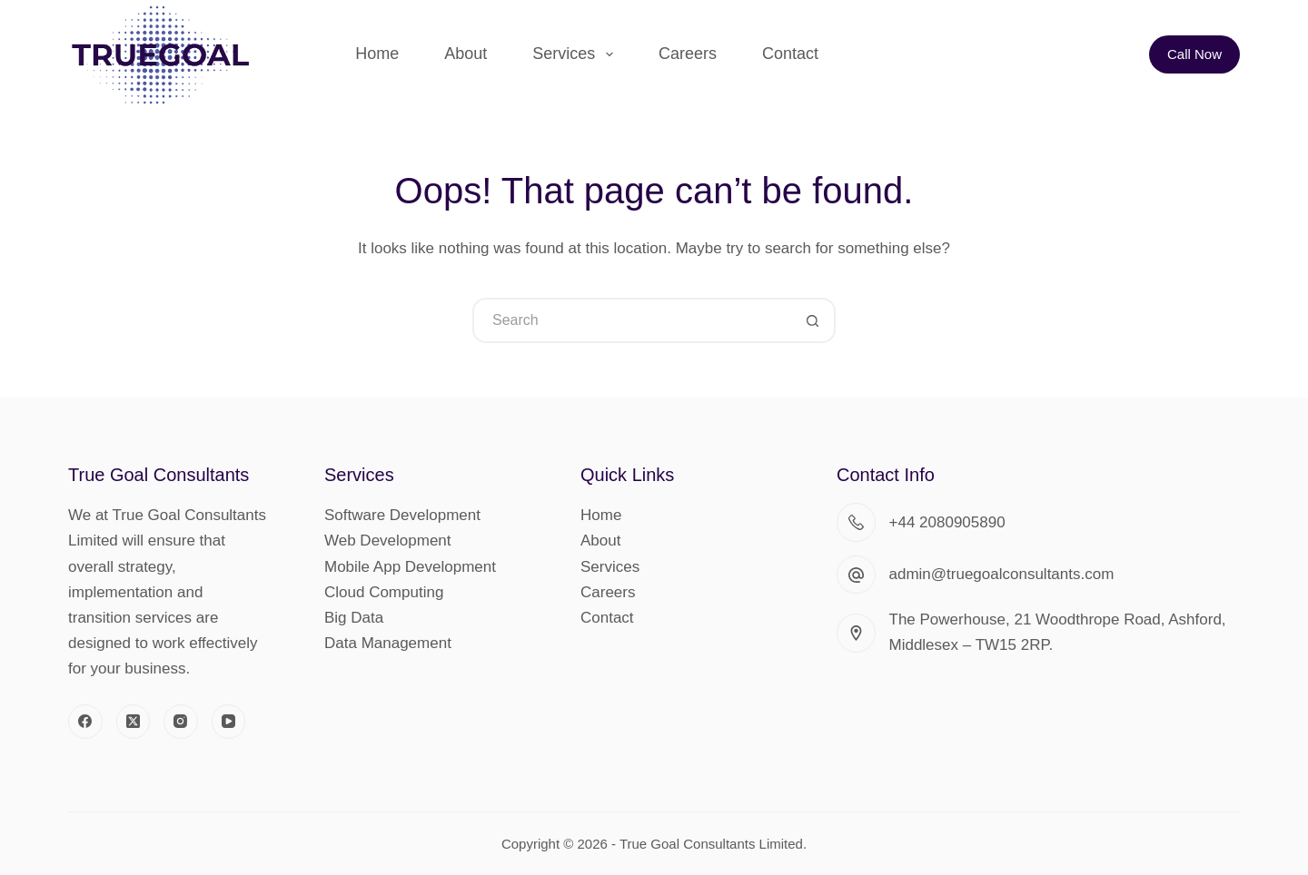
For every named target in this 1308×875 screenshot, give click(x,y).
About (465, 53)
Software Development (402, 515)
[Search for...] (631, 320)
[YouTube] (229, 721)
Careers (688, 53)
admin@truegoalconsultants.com (1002, 574)
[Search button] (813, 320)
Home (377, 53)
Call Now (1194, 54)
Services (576, 54)
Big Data (353, 617)
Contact (790, 53)
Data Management (387, 643)
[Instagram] (181, 721)
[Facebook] (85, 721)
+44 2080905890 (947, 522)
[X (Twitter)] (133, 721)
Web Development (387, 540)
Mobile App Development (410, 566)
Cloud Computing (383, 592)
